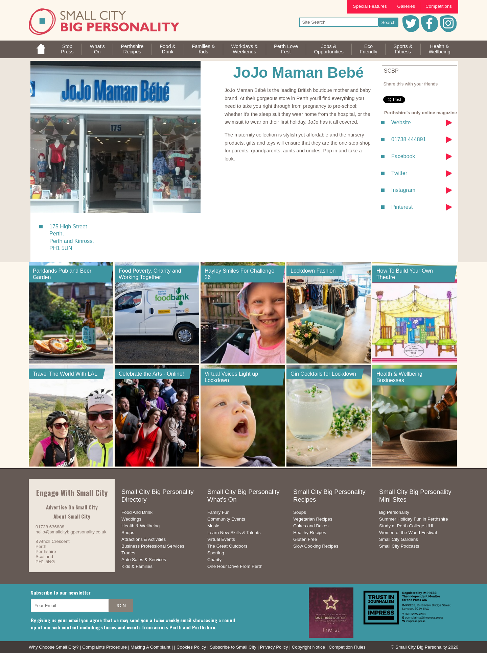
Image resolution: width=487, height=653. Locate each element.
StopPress (67, 49)
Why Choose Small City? (53, 647)
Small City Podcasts (399, 546)
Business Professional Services (152, 546)
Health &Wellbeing (439, 49)
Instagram (403, 190)
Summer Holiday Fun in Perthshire (413, 519)
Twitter (399, 173)
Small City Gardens (398, 539)
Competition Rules (347, 647)
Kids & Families (137, 566)
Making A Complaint (150, 647)
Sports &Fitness (402, 49)
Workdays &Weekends (244, 49)
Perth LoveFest (286, 49)
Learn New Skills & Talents (234, 532)
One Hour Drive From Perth (234, 566)
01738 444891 (408, 139)
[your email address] (70, 605)
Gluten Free (305, 539)
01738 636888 (50, 526)
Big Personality (394, 512)
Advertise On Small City (72, 507)
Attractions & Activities (143, 539)
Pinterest (402, 207)
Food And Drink (137, 512)
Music (213, 525)
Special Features (370, 6)
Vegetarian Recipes (312, 519)
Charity (214, 559)
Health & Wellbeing (140, 525)
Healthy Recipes (309, 532)
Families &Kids (203, 49)
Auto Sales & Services (143, 559)
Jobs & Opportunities (329, 49)
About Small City (71, 516)
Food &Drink (168, 49)
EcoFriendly (368, 49)
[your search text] (339, 22)
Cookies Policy (191, 647)
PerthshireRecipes (132, 49)
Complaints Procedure (104, 647)
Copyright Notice (308, 647)
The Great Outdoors (227, 546)
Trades (128, 552)
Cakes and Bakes (310, 525)
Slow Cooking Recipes (315, 546)
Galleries (406, 6)
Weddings (131, 519)
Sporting (215, 552)
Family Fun (218, 512)
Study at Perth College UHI (406, 525)
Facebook (403, 156)
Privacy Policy (274, 647)
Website (401, 122)
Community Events (226, 519)
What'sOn (97, 49)
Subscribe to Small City (233, 647)
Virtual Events (221, 539)
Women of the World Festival (408, 532)
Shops (127, 532)
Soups (299, 512)
